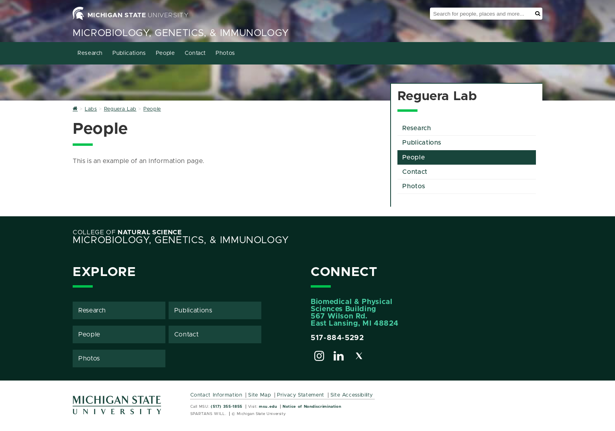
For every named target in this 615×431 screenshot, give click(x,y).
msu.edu (268, 407)
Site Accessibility (351, 395)
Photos (225, 53)
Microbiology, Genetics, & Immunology (181, 33)
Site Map (259, 395)
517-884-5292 (337, 338)
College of (127, 232)
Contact (195, 53)
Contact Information (216, 395)
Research (90, 53)
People (165, 53)
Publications (129, 53)
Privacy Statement (300, 395)
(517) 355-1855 (226, 407)
